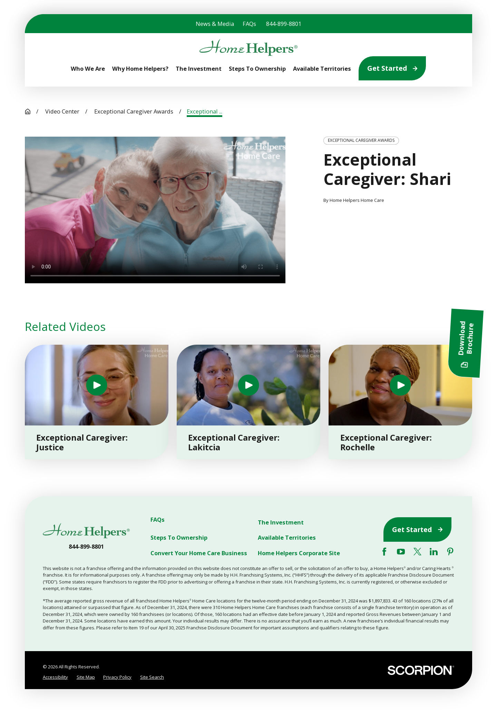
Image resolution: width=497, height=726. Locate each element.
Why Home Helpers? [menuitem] (140, 68)
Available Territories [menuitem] (322, 68)
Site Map (86, 677)
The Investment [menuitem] (199, 68)
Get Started (392, 68)
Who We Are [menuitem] (88, 68)
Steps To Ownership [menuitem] (257, 68)
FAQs (249, 24)
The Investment (281, 522)
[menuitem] (55, 677)
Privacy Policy (117, 677)
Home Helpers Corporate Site (299, 553)
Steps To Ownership (178, 537)
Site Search (152, 677)
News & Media (215, 24)
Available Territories (287, 537)
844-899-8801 (283, 24)
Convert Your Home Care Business (198, 553)
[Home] (248, 47)
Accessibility (55, 677)
